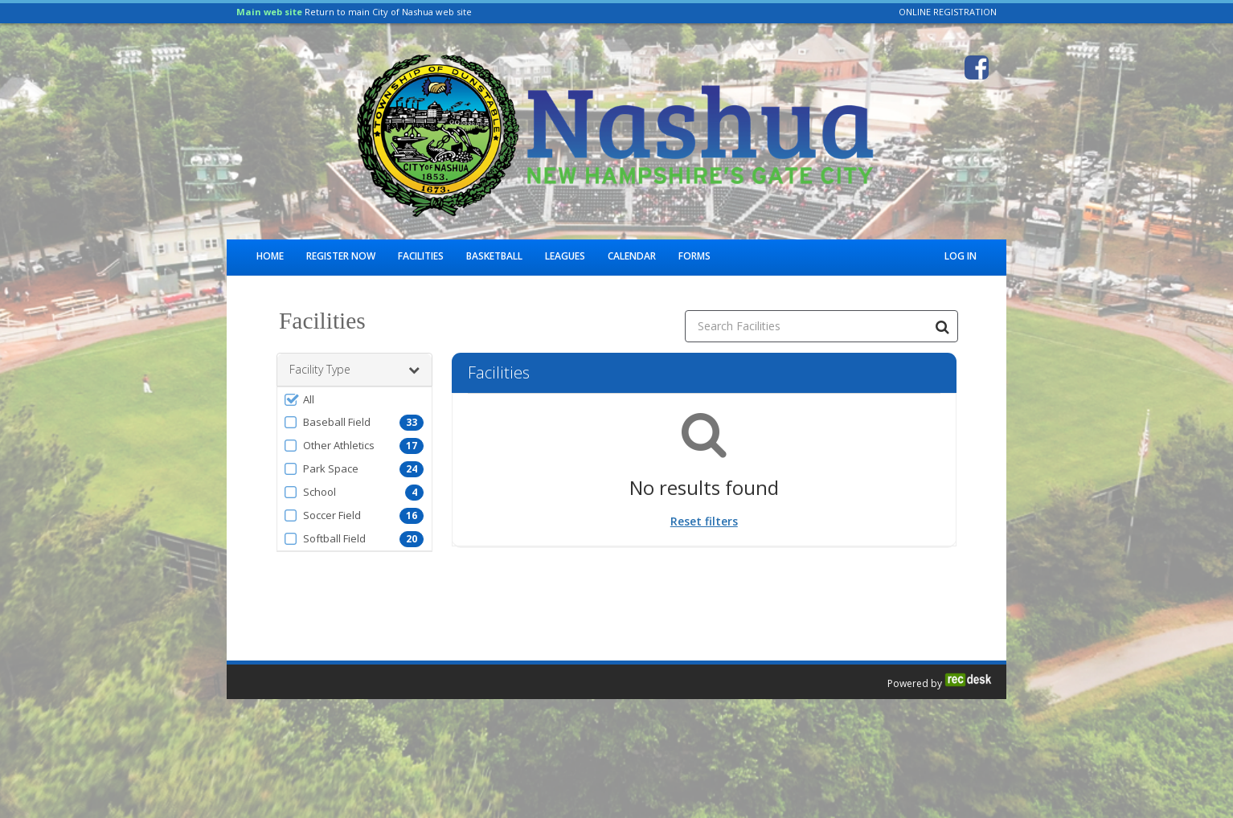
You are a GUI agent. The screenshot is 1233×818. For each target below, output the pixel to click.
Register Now (340, 256)
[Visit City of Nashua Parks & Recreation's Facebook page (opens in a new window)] (977, 67)
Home (270, 256)
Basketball (494, 256)
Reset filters (704, 521)
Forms (694, 256)
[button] (354, 399)
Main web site (269, 12)
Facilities (421, 256)
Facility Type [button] (354, 370)
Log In (960, 256)
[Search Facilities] (942, 326)
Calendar (632, 256)
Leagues (565, 256)
